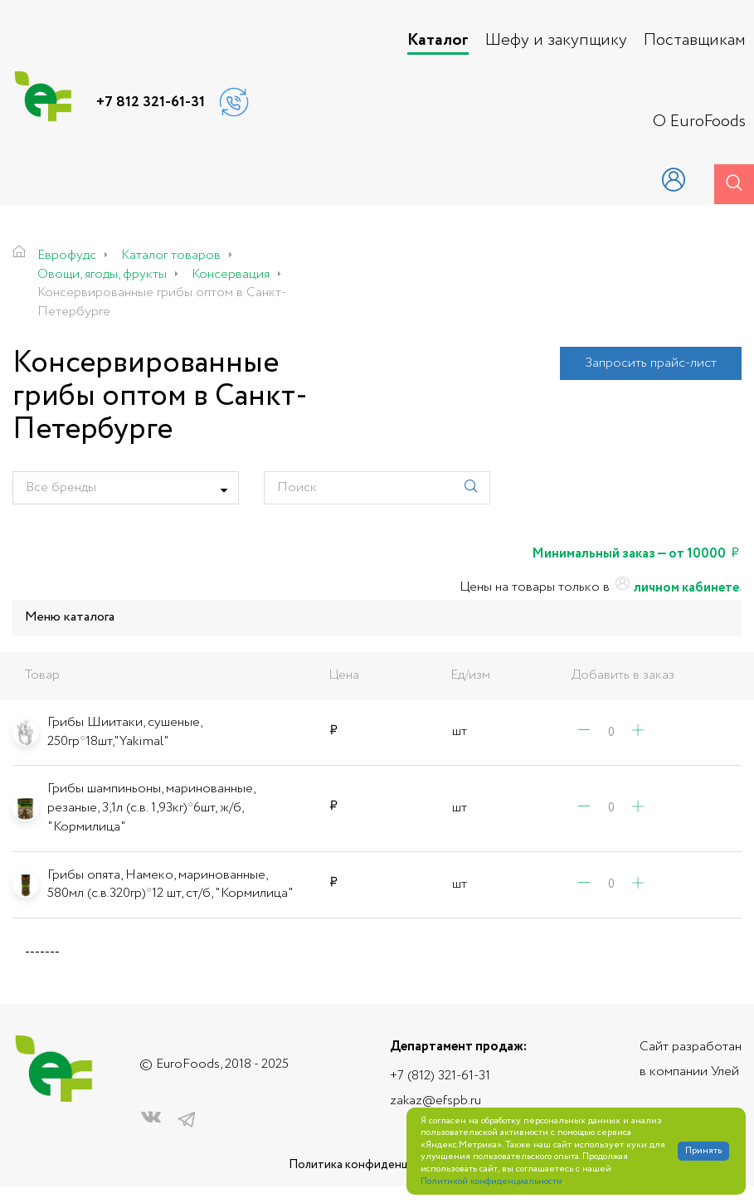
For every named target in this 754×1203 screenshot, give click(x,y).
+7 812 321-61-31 (150, 102)
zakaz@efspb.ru (435, 1100)
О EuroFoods (699, 122)
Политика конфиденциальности (377, 1165)
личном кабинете (676, 588)
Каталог (438, 40)
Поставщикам (695, 40)
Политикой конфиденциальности (491, 1182)
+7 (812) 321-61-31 (440, 1075)
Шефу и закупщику (556, 40)
